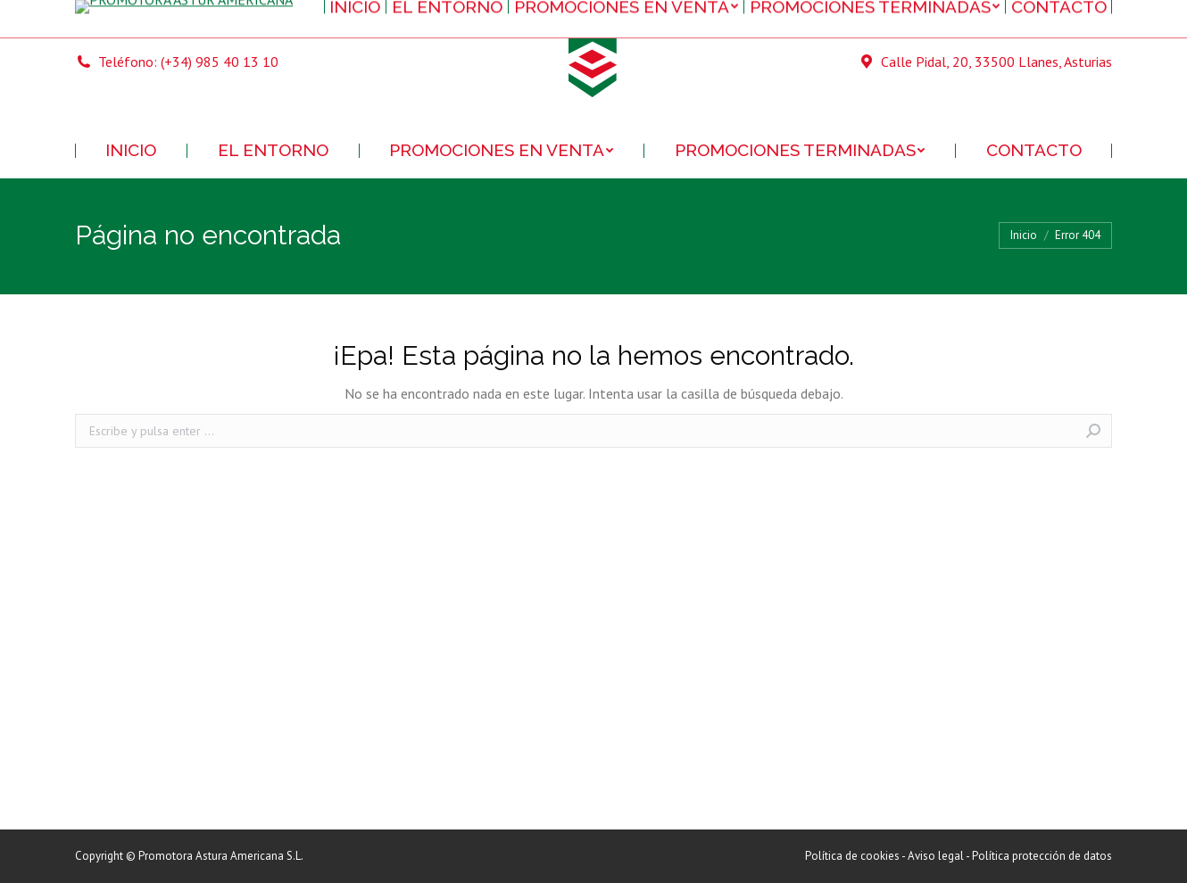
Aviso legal (936, 855)
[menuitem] (131, 150)
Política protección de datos (1042, 855)
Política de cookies (852, 855)
